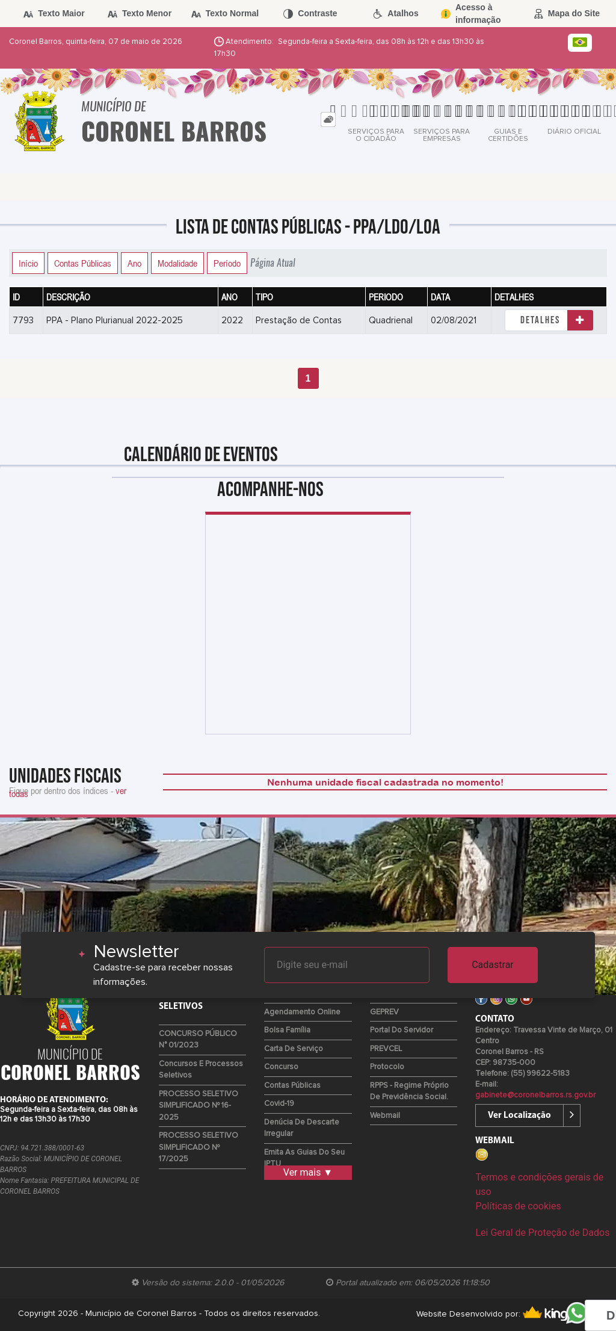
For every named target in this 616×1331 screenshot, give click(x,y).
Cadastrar (493, 964)
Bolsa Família (287, 1030)
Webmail (385, 1116)
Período (227, 263)
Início (28, 263)
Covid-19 (279, 1104)
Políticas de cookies (518, 1206)
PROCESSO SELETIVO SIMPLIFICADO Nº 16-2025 (198, 1106)
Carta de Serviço (293, 1049)
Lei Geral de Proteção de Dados (542, 1232)
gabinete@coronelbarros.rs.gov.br (535, 1095)
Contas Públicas (82, 263)
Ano (134, 263)
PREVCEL (386, 1049)
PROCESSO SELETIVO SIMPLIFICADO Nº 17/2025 (198, 1147)
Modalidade (177, 263)
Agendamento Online (302, 1012)
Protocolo (387, 1067)
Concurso (281, 1067)
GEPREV (384, 1012)
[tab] (328, 119)
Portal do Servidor (401, 1030)
